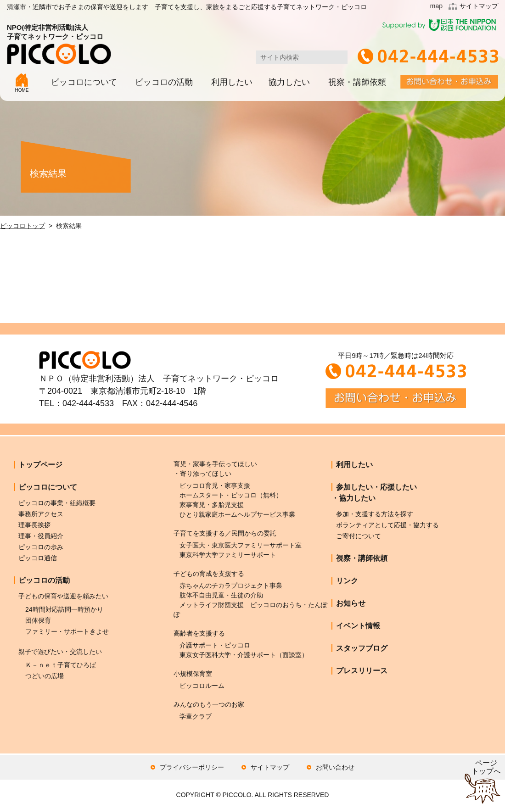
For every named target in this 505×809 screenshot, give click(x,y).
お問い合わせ (335, 767)
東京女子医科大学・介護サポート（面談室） (244, 654)
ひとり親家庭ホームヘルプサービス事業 (237, 514)
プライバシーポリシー (192, 767)
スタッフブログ (361, 648)
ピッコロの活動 (164, 82)
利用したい (231, 82)
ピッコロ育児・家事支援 (215, 485)
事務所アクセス (40, 514)
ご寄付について (358, 536)
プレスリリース (361, 671)
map (436, 6)
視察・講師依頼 (357, 82)
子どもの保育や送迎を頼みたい (63, 596)
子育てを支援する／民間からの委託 (225, 533)
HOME (22, 83)
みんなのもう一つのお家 (209, 704)
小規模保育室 (193, 673)
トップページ (40, 465)
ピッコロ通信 (37, 558)
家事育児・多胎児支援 (212, 504)
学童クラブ (196, 716)
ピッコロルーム (202, 685)
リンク (347, 581)
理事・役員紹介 (40, 536)
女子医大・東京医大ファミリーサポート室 (241, 545)
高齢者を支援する (199, 633)
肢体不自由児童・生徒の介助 (221, 595)
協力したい (289, 82)
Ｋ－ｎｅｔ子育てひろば (60, 665)
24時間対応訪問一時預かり (64, 609)
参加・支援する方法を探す (374, 514)
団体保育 (38, 620)
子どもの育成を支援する (209, 573)
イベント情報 (358, 626)
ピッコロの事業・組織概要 (56, 503)
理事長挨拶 (34, 525)
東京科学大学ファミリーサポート (228, 554)
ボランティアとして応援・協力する (387, 525)
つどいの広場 (44, 676)
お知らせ (350, 603)
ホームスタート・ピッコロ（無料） (231, 495)
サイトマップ (479, 6)
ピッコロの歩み (40, 547)
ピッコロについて (84, 82)
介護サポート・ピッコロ (215, 645)
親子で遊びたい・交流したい (60, 651)
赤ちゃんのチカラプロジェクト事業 (231, 585)
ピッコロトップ (22, 225)
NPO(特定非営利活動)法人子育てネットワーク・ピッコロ (59, 43)
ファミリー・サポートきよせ (67, 631)
